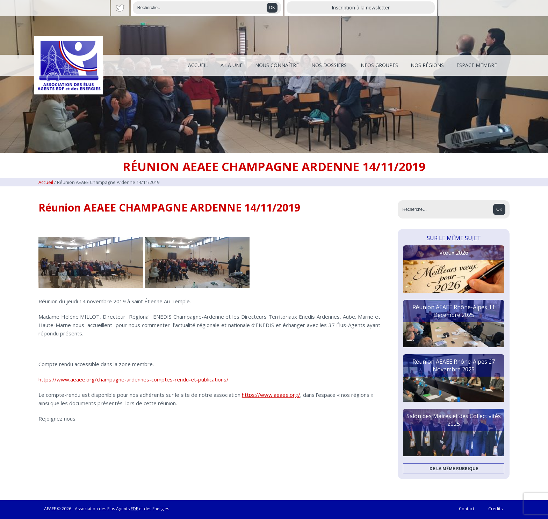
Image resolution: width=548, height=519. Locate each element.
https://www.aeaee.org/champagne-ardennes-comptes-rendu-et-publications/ (133, 379)
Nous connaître (277, 65)
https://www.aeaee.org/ (271, 394)
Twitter (120, 8)
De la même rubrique (454, 469)
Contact (466, 509)
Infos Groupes (378, 65)
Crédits (495, 509)
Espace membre (476, 65)
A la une (232, 65)
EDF (134, 509)
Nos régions (427, 65)
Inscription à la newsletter (361, 7)
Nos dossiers (329, 65)
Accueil (198, 65)
